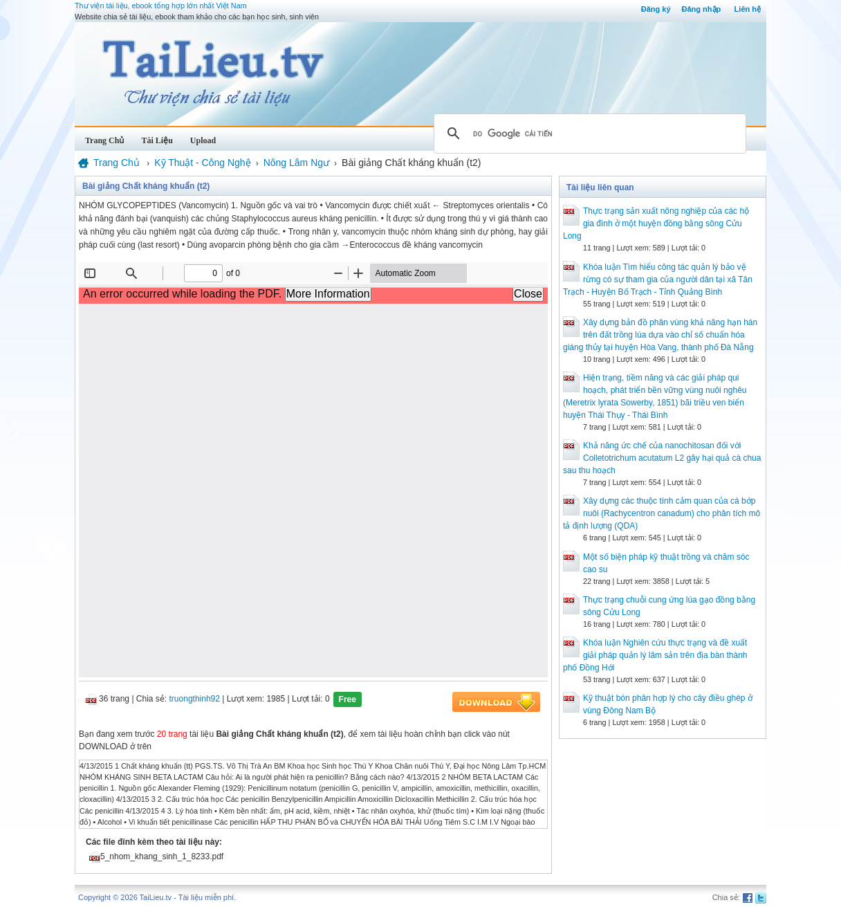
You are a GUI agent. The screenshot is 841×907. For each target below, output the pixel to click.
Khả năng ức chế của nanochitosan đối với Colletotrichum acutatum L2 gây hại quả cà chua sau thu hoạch (662, 458)
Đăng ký (656, 9)
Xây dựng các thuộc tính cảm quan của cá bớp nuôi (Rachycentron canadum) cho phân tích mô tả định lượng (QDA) (661, 513)
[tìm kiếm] (588, 133)
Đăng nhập (701, 9)
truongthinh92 (194, 699)
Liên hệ (747, 9)
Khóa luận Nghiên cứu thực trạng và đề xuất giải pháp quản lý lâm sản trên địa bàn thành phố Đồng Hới (655, 655)
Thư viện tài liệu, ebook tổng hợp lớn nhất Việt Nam (161, 5)
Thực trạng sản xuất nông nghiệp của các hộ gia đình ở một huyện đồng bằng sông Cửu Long (656, 223)
